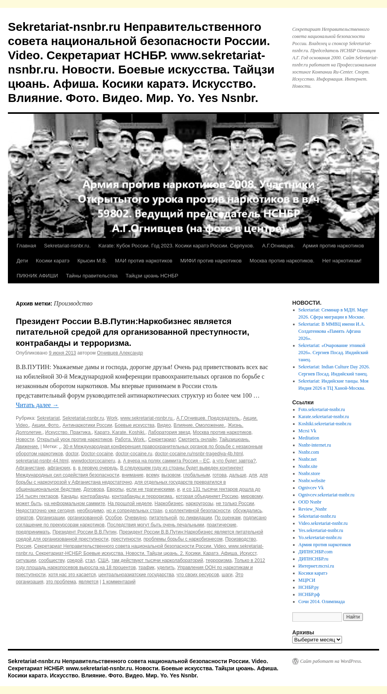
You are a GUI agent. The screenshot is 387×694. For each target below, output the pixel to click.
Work (112, 418)
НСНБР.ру (309, 587)
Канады (69, 496)
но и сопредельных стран (134, 510)
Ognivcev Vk (311, 487)
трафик (146, 567)
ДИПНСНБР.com (316, 551)
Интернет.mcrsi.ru (316, 566)
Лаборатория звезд (169, 432)
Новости (25, 439)
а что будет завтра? (234, 461)
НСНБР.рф (309, 594)
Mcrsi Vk (307, 431)
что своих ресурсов (198, 574)
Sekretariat (48, 418)
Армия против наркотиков (333, 246)
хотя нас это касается (72, 574)
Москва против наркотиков (222, 432)
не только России (235, 503)
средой (75, 560)
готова (219, 475)
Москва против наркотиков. (282, 261)
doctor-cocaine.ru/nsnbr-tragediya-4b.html (199, 453)
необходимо (90, 510)
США (103, 560)
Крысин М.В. (92, 261)
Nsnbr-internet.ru (315, 445)
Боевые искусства (135, 425)
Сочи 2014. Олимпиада (322, 601)
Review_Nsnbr (313, 509)
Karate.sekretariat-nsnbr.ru (324, 416)
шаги (227, 574)
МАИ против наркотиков (143, 261)
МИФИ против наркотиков (211, 261)
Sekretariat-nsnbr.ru (83, 418)
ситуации (26, 560)
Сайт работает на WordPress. (331, 661)
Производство (240, 539)
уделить (166, 567)
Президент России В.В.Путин (84, 532)
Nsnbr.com (309, 452)
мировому (251, 496)
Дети (22, 261)
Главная (26, 246)
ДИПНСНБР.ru (314, 559)
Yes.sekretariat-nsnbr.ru (321, 530)
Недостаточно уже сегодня (45, 510)
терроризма (219, 560)
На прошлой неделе (130, 503)
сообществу (51, 560)
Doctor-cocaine (97, 453)
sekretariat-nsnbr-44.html (42, 461)
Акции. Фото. (46, 425)
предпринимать (33, 532)
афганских (58, 468)
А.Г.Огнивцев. (278, 246)
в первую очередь (98, 468)
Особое (113, 517)
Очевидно (135, 517)
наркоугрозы (199, 503)
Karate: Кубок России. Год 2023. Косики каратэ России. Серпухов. (176, 246)
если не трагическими (150, 489)
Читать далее (37, 405)
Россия (23, 546)
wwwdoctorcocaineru (93, 461)
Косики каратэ (53, 261)
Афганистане (30, 468)
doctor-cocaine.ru (134, 453)
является (88, 582)
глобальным (196, 475)
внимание (133, 475)
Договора (93, 489)
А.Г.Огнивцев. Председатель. (208, 418)
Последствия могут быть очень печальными (155, 525)
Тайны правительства (92, 276)
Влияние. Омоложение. (199, 425)
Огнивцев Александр (120, 353)
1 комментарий (118, 582)
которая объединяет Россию (207, 496)
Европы (115, 489)
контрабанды (94, 496)
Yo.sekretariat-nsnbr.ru (320, 537)
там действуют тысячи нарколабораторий (157, 560)
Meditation (309, 438)
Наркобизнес (168, 503)
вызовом (171, 475)
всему (152, 475)
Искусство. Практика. (68, 432)
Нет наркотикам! (341, 261)
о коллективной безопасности (198, 510)
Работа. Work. (130, 439)
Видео (164, 425)
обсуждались (247, 510)
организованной (85, 517)
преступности (126, 539)
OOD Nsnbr (310, 502)
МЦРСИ (307, 580)
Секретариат (162, 439)
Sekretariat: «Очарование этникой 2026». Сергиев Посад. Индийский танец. (333, 352)
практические (222, 525)
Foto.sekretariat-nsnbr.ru (322, 409)
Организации (50, 517)
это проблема (61, 582)
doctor (72, 453)
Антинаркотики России (87, 425)
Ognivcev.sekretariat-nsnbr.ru (327, 495)
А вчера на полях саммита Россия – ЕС (166, 461)
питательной (163, 517)
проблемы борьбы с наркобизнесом (182, 539)
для (253, 475)
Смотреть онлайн (197, 439)
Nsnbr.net (308, 459)
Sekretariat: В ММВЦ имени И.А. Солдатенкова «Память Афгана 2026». (332, 331)
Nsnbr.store (309, 473)
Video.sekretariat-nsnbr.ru (323, 523)
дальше (237, 475)
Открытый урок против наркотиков (74, 439)
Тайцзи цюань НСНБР (152, 276)
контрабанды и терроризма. (142, 496)
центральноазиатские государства (136, 574)
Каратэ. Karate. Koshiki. (119, 432)
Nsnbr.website (312, 480)
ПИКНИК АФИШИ (37, 276)
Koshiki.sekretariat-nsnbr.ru (325, 423)
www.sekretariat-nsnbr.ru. (146, 418)
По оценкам (227, 517)
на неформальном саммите (74, 503)
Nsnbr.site (308, 466)
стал (90, 560)
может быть (28, 503)
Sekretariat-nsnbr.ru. (67, 246)
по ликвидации (195, 517)
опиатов (25, 517)
